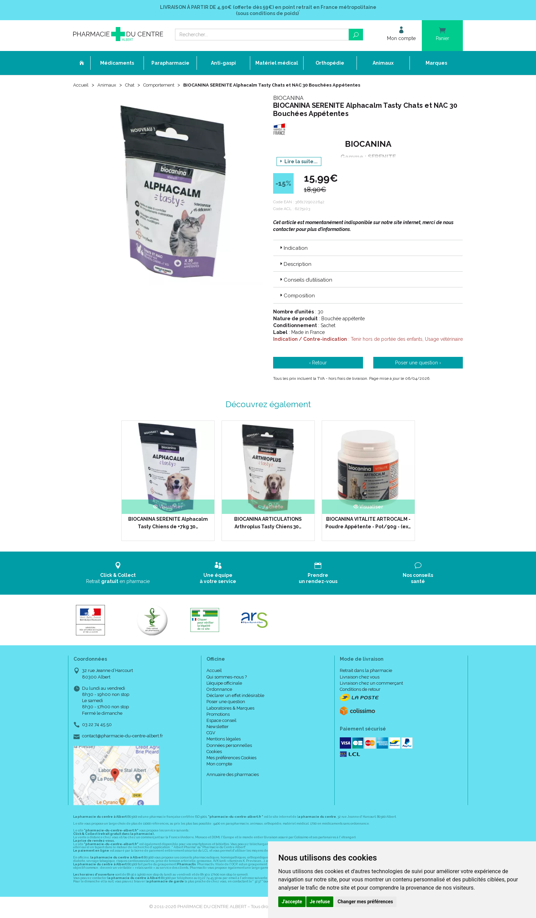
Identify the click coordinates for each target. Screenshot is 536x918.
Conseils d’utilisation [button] (305, 281)
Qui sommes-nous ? (226, 678)
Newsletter (217, 727)
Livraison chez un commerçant (371, 684)
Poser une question (225, 702)
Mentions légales (223, 740)
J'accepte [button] (292, 901)
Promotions (218, 715)
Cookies (214, 752)
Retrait (118, 574)
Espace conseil (221, 721)
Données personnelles (229, 746)
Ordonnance (219, 690)
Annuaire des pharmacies (232, 775)
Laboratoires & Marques (230, 709)
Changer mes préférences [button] (365, 901)
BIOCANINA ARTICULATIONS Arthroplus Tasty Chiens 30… (268, 523)
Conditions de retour (360, 690)
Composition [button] (297, 297)
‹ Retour (318, 363)
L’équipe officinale (224, 684)
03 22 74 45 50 (97, 725)
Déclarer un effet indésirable (235, 696)
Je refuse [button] (320, 901)
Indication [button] (293, 249)
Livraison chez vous (359, 678)
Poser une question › (418, 363)
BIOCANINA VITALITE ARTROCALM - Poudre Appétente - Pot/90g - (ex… (368, 523)
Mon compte (219, 764)
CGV (210, 733)
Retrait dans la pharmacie (366, 671)
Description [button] (295, 265)
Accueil (81, 86)
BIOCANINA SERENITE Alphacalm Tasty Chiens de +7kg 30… (168, 523)
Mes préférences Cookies (231, 758)
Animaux (107, 86)
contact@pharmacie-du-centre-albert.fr (122, 737)
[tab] (368, 248)
